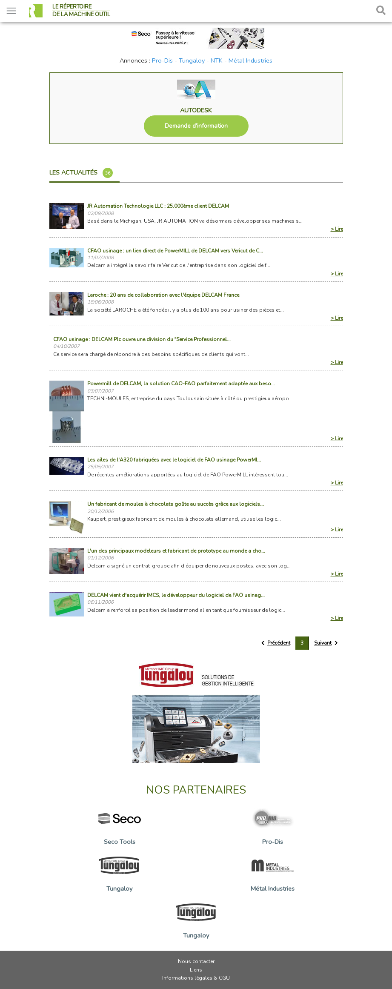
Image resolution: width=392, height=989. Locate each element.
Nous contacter (196, 961)
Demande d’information (196, 126)
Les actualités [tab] (81, 173)
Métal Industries (250, 60)
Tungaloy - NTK (201, 60)
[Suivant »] (326, 643)
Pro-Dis (162, 60)
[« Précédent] (276, 643)
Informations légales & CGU (196, 978)
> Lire (337, 229)
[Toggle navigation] (11, 11)
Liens (196, 969)
